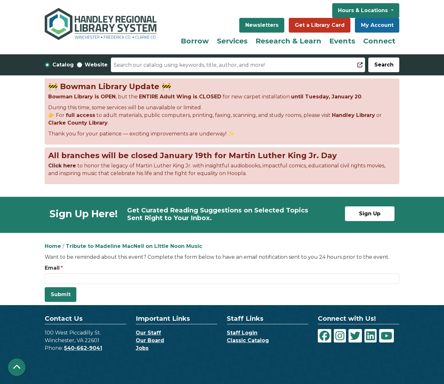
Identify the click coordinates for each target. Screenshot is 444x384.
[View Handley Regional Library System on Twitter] (355, 335)
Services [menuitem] (232, 41)
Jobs (142, 348)
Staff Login (242, 333)
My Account (377, 25)
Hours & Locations (363, 10)
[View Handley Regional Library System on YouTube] (386, 335)
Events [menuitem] (342, 41)
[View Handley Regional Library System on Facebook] (324, 335)
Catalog (63, 65)
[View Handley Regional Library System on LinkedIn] (370, 335)
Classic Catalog (248, 340)
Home (53, 246)
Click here (62, 166)
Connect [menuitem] (379, 41)
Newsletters (262, 25)
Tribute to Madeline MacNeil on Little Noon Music (134, 246)
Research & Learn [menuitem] (288, 41)
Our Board (150, 340)
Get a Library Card (320, 25)
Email (52, 268)
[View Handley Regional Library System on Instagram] (340, 335)
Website (96, 65)
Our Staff (148, 333)
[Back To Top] (17, 367)
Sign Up (369, 214)
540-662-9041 (83, 348)
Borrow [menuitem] (195, 41)
